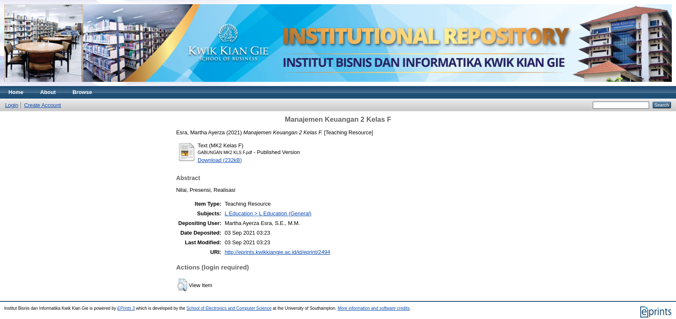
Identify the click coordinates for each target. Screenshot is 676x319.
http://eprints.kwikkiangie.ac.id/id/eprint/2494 (277, 252)
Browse (82, 92)
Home (16, 92)
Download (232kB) (220, 160)
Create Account (42, 105)
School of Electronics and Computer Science (229, 308)
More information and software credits (373, 308)
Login (11, 105)
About (48, 92)
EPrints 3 (126, 308)
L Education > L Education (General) (267, 213)
